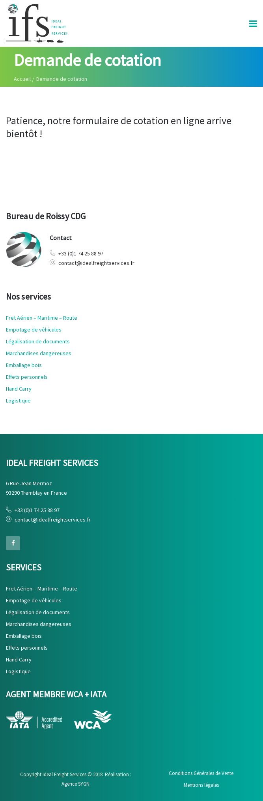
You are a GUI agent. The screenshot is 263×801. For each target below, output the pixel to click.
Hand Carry (19, 388)
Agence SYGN (76, 784)
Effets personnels (27, 376)
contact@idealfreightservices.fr (96, 262)
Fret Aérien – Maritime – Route (41, 317)
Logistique (18, 400)
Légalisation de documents (38, 341)
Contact (61, 238)
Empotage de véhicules (34, 329)
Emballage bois (24, 365)
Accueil (22, 78)
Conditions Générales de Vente (201, 773)
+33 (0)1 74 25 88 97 (80, 253)
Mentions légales (201, 785)
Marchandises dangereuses (38, 353)
